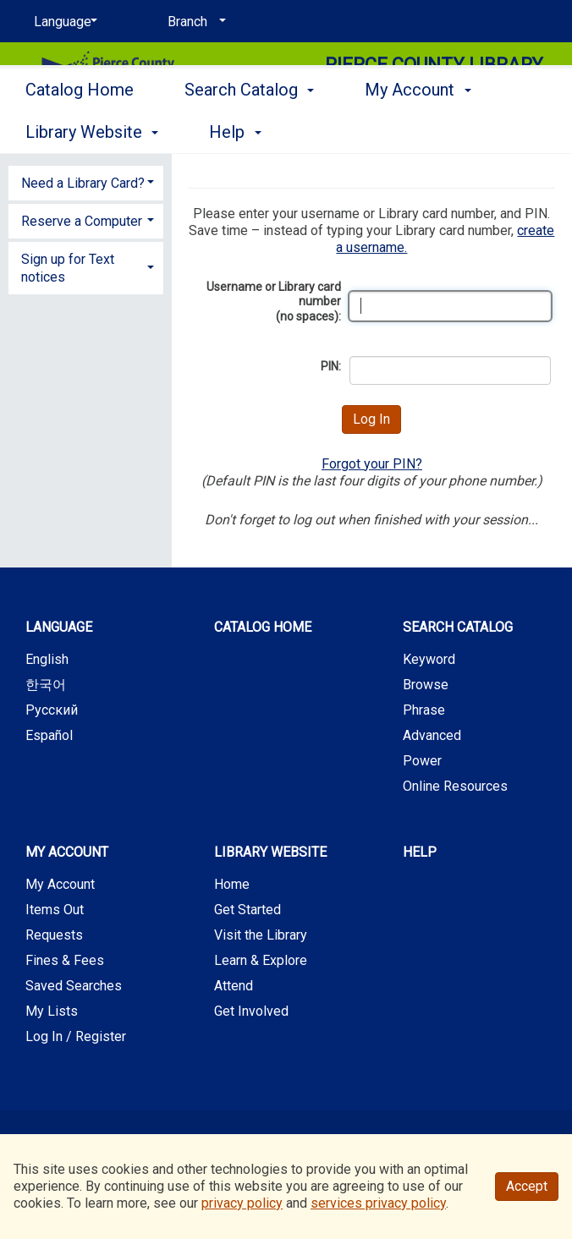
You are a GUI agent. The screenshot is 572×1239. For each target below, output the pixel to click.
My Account (60, 884)
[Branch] (193, 22)
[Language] (62, 22)
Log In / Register (75, 1036)
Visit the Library (260, 935)
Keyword (429, 659)
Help (420, 852)
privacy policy (242, 1203)
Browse (425, 685)
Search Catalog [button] (249, 129)
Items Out (54, 910)
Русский (51, 710)
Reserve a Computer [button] (81, 221)
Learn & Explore (260, 960)
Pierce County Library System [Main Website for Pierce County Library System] (434, 76)
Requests (54, 935)
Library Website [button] (270, 852)
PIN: (331, 366)
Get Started (247, 910)
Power (422, 761)
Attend (233, 986)
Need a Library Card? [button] (83, 183)
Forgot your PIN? (372, 464)
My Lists (51, 1011)
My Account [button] (66, 852)
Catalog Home (79, 129)
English (47, 659)
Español (49, 735)
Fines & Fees (64, 960)
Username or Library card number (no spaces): (273, 301)
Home (232, 884)
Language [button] (58, 627)
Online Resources (455, 786)
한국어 (45, 685)
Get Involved (251, 1011)
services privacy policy (378, 1203)
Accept (526, 1186)
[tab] (85, 181)
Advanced (432, 735)
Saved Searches (73, 986)
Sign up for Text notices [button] (67, 268)
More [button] (398, 132)
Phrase (424, 710)
